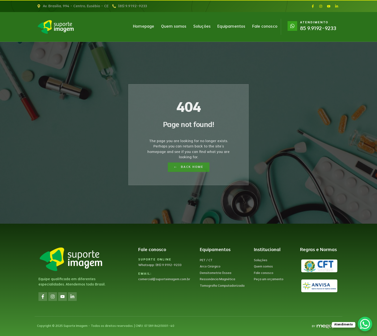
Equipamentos (231, 27)
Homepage (143, 27)
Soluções (202, 27)
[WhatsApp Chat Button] (365, 324)
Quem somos (174, 27)
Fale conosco (264, 27)
